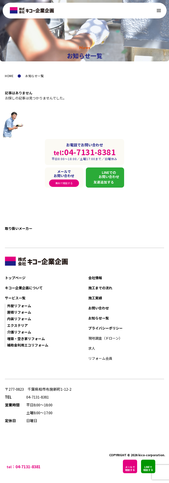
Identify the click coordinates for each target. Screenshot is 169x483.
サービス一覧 (15, 297)
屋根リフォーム (19, 312)
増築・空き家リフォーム (26, 338)
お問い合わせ (98, 307)
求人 (91, 348)
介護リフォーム (19, 332)
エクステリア (17, 325)
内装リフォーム (19, 318)
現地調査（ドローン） (105, 338)
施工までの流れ (100, 287)
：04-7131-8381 (26, 466)
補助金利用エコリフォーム (27, 345)
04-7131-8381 (37, 397)
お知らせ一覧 (98, 318)
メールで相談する (130, 468)
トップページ (15, 277)
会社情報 (95, 277)
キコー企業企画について (24, 287)
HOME (9, 76)
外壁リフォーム (19, 305)
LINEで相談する (148, 468)
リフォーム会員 (100, 358)
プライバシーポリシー (105, 328)
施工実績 (95, 297)
